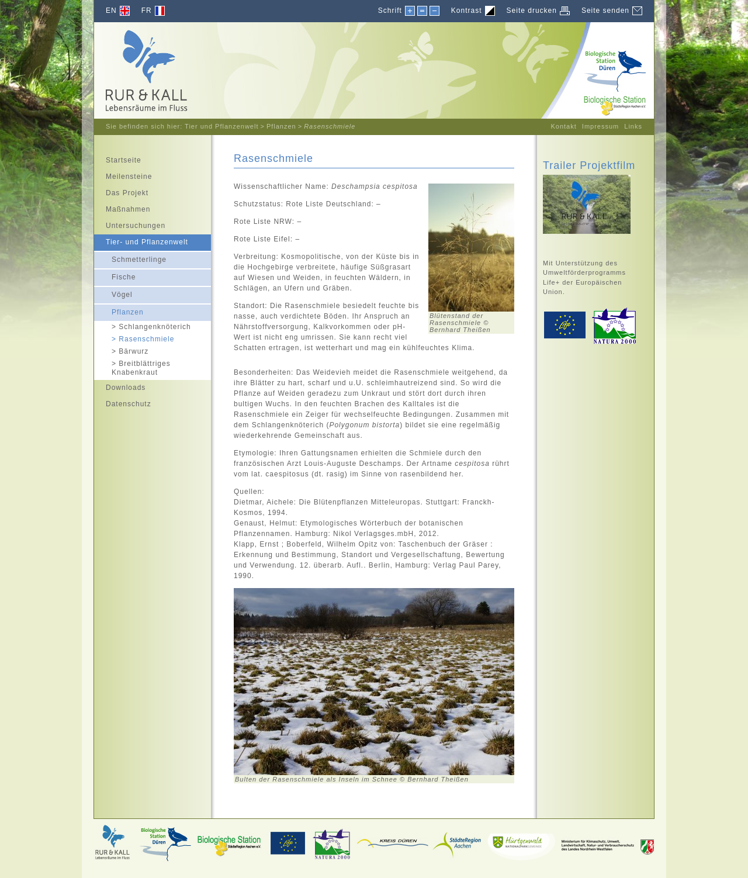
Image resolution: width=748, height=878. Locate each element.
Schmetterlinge (130, 257)
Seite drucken (532, 10)
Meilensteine (123, 175)
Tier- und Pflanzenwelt (141, 240)
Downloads (120, 386)
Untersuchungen (129, 224)
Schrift (390, 10)
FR (146, 10)
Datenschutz (122, 402)
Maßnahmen (122, 207)
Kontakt (563, 126)
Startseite (117, 158)
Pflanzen (281, 126)
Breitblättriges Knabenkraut (132, 367)
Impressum (600, 126)
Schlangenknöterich (142, 326)
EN (111, 10)
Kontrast (466, 10)
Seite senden (605, 10)
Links (633, 126)
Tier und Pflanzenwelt (221, 126)
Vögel (113, 293)
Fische (115, 275)
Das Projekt (121, 191)
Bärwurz (121, 351)
